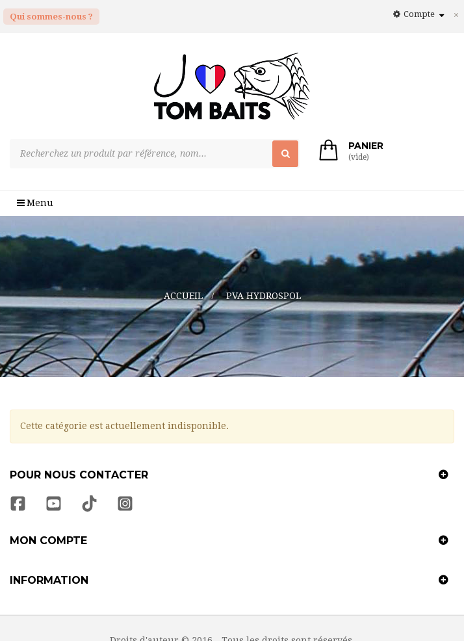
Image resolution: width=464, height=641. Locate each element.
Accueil (183, 270)
